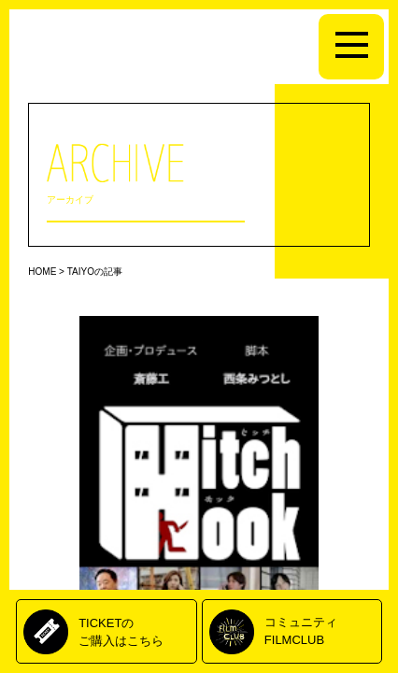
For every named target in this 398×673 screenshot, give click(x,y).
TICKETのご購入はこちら (120, 631)
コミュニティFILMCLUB (300, 630)
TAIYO (80, 271)
